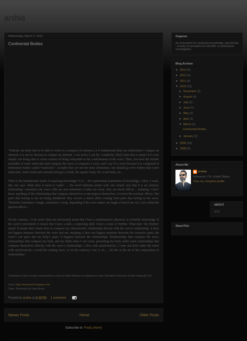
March (187, 124)
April (186, 118)
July (186, 102)
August (188, 96)
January (188, 135)
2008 (183, 148)
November (190, 91)
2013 (183, 69)
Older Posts (149, 315)
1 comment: (58, 297)
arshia (14, 17)
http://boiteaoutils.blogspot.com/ (33, 284)
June (186, 107)
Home (84, 315)
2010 (183, 86)
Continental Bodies (25, 44)
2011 (183, 80)
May (186, 113)
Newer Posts (18, 315)
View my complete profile (208, 181)
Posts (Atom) (93, 327)
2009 (183, 142)
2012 (183, 75)
